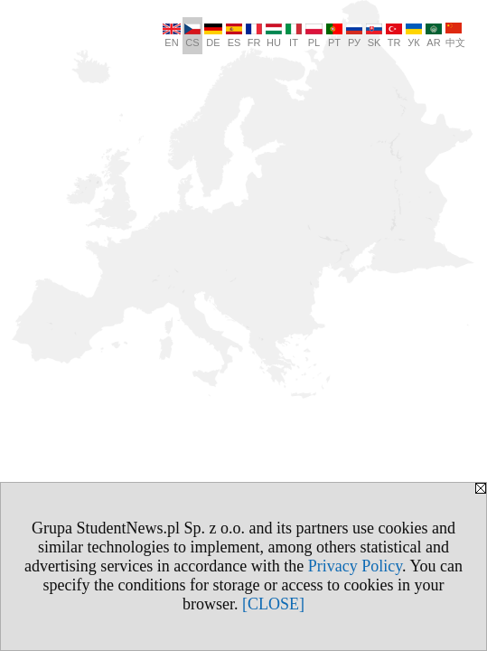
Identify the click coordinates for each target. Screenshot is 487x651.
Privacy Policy (355, 566)
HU (274, 36)
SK (374, 36)
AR (434, 36)
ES (234, 36)
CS (192, 36)
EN (172, 36)
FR (254, 36)
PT (334, 36)
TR (394, 36)
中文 (455, 35)
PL (314, 36)
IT (294, 36)
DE (213, 36)
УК (414, 36)
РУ (354, 36)
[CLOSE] (273, 604)
